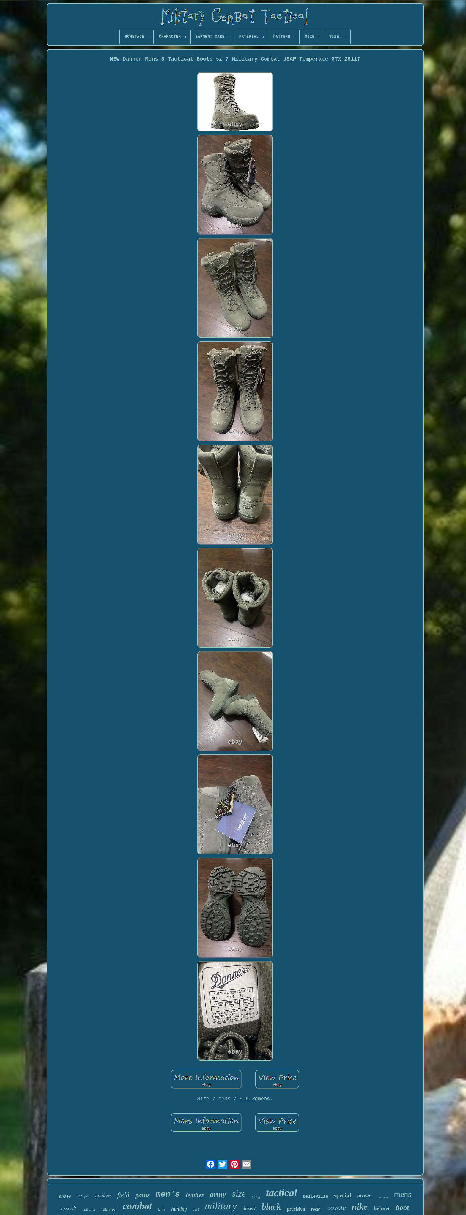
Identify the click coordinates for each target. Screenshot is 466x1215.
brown (364, 1195)
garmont (383, 1197)
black (271, 1206)
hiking (256, 1197)
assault (68, 1208)
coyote (336, 1207)
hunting (179, 1208)
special (342, 1195)
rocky (316, 1209)
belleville (315, 1196)
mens (402, 1194)
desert (249, 1208)
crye (83, 1196)
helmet (382, 1208)
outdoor (103, 1196)
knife (162, 1209)
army (218, 1194)
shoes (65, 1196)
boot (402, 1207)
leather (195, 1195)
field (123, 1195)
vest (196, 1209)
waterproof (109, 1209)
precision (296, 1208)
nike (360, 1206)
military (221, 1205)
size (239, 1193)
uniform (88, 1209)
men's (168, 1194)
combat (137, 1206)
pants (142, 1195)
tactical (281, 1193)
